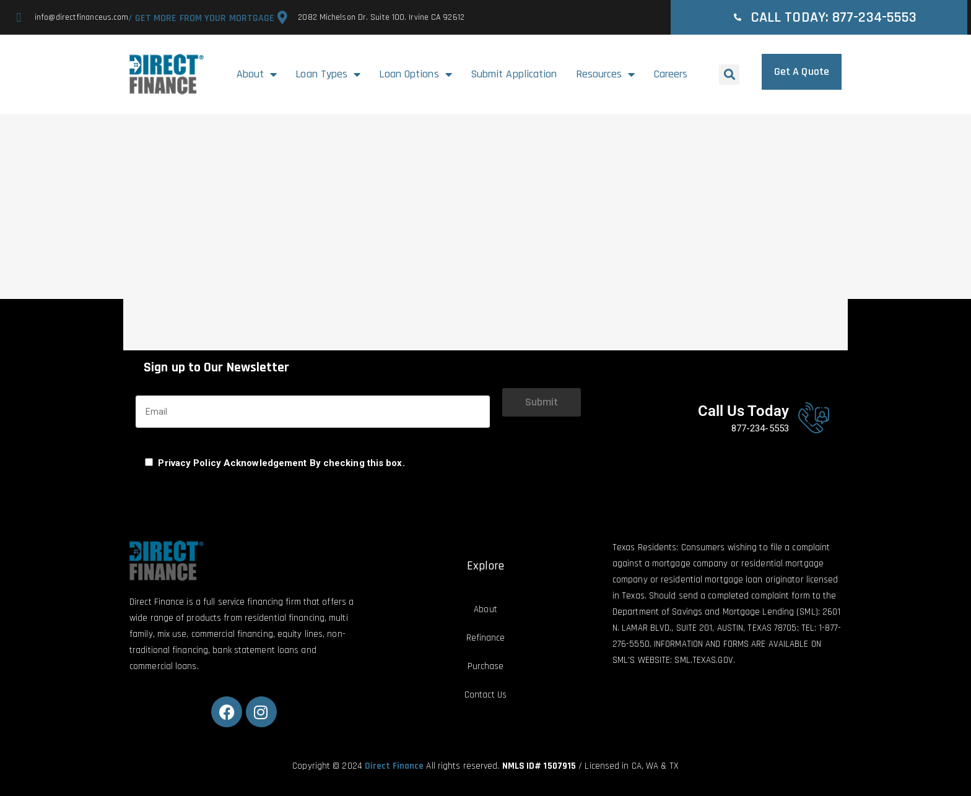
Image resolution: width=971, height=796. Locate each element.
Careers (671, 74)
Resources (605, 74)
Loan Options (415, 74)
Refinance (485, 638)
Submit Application (514, 74)
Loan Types (327, 74)
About (257, 74)
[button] (729, 74)
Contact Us (485, 695)
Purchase (486, 666)
